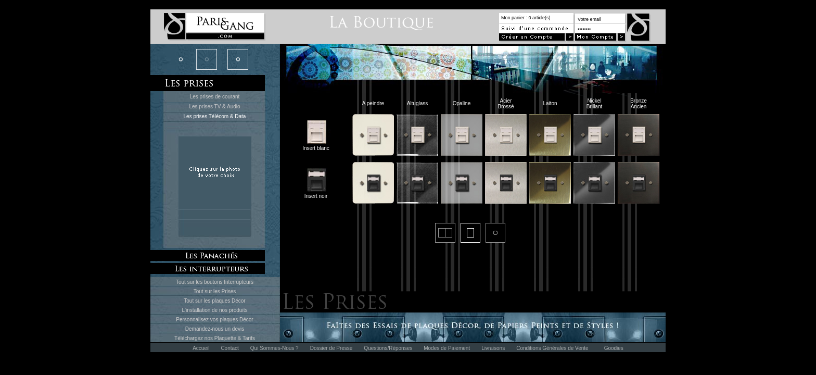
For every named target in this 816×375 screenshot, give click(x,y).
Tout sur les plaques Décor (214, 301)
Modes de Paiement (447, 348)
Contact (229, 348)
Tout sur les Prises (215, 291)
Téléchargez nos (194, 338)
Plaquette (225, 338)
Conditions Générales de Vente (552, 348)
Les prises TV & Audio (214, 106)
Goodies (613, 348)
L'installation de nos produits (215, 310)
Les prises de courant (215, 96)
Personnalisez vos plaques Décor (214, 319)
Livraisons (493, 348)
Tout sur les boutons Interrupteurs (214, 282)
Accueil (201, 348)
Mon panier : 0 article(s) (526, 17)
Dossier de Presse (331, 348)
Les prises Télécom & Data (215, 116)
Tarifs (249, 338)
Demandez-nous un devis (214, 329)
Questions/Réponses (388, 348)
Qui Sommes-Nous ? (274, 348)
